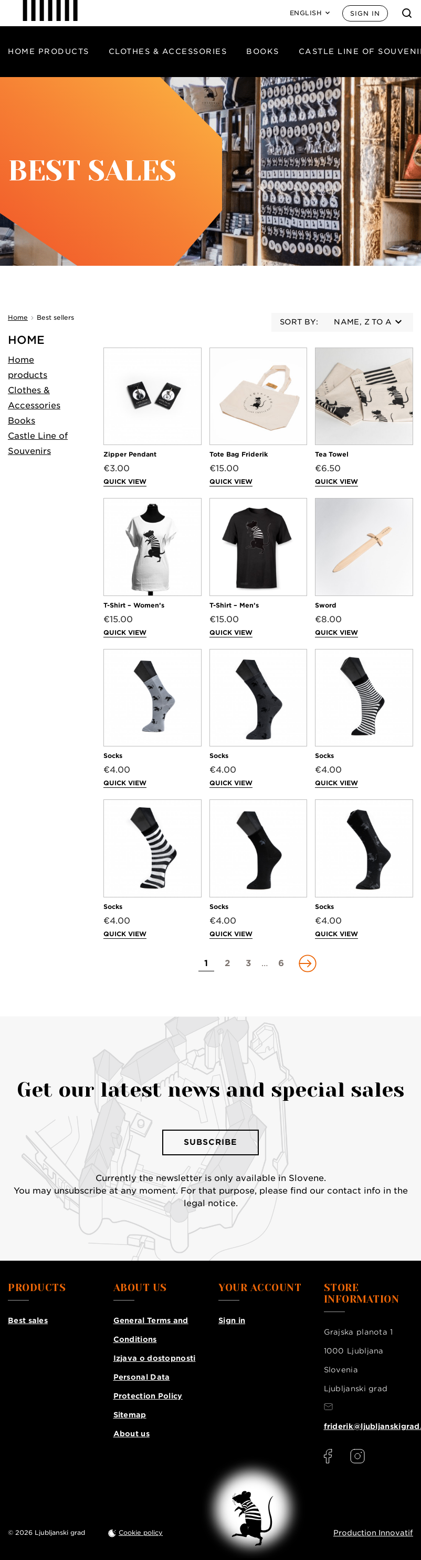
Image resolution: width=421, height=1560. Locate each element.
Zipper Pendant (129, 454)
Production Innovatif (373, 1533)
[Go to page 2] (227, 963)
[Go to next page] (306, 963)
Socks (112, 756)
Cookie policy (141, 1532)
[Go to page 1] (206, 963)
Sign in (365, 13)
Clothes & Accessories (168, 51)
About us (131, 1433)
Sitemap (129, 1415)
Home (26, 339)
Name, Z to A (368, 322)
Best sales (28, 1320)
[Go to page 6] (281, 963)
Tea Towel (332, 454)
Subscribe (210, 1142)
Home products (48, 51)
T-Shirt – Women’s (133, 605)
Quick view (124, 481)
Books (262, 51)
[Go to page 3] (248, 963)
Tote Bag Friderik (238, 454)
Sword (325, 605)
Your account (259, 1288)
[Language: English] (310, 13)
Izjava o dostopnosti (154, 1358)
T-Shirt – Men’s (234, 605)
